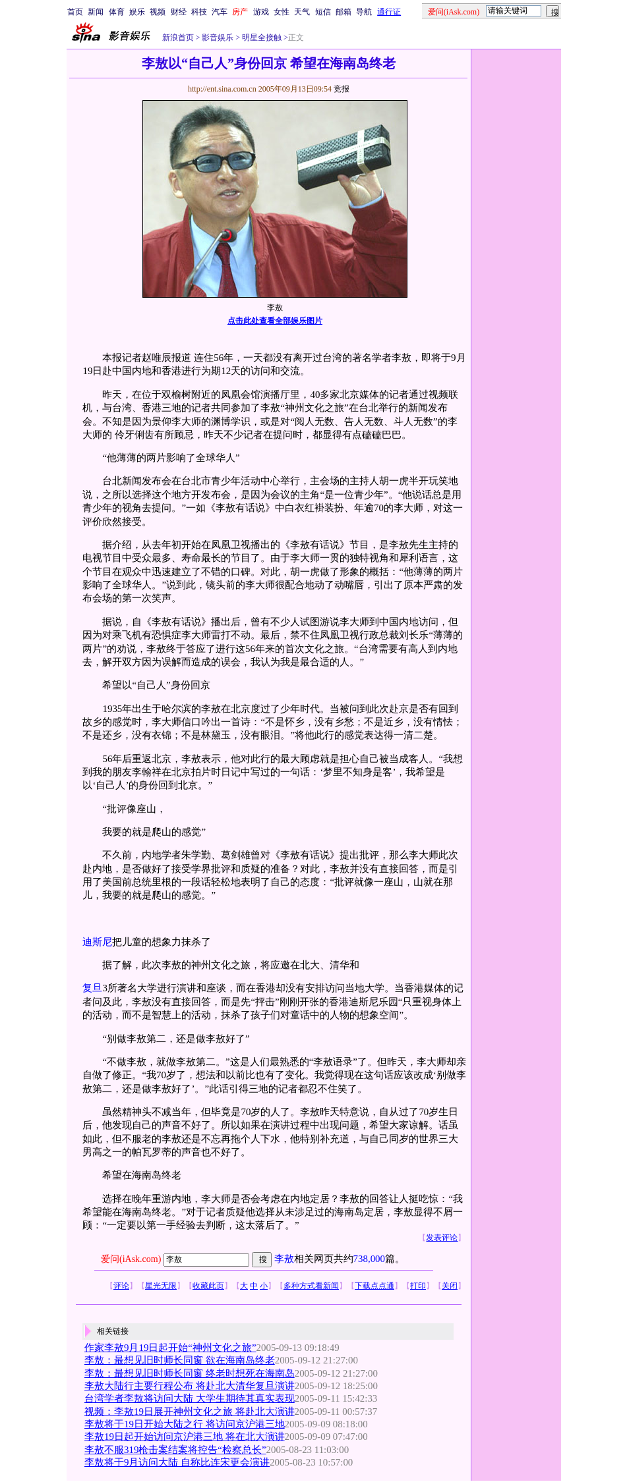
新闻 (96, 11)
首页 (75, 11)
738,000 (369, 1258)
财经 (179, 11)
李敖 (284, 1258)
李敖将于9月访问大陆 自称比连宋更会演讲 (177, 1462)
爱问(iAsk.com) (131, 1259)
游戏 (261, 11)
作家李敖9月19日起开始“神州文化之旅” (170, 1347)
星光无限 (161, 1285)
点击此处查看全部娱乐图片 (274, 320)
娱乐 (137, 11)
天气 (302, 11)
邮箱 (343, 11)
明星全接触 (261, 37)
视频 (157, 11)
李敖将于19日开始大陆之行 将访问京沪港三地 (184, 1424)
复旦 (92, 988)
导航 (364, 11)
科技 (199, 11)
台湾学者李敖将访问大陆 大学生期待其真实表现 (189, 1398)
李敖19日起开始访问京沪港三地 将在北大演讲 (184, 1436)
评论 (121, 1285)
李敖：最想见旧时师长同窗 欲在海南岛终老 (179, 1360)
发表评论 (442, 1237)
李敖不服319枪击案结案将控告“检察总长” (175, 1449)
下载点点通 (374, 1285)
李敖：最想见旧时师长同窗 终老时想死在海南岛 (189, 1373)
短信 (323, 11)
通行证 (389, 11)
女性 (281, 11)
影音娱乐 (217, 37)
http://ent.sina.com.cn (223, 89)
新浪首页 (178, 37)
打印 (418, 1285)
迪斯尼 (97, 942)
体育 (117, 11)
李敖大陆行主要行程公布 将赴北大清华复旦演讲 (189, 1386)
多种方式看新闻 (311, 1285)
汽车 (219, 11)
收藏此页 (208, 1285)
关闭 (450, 1285)
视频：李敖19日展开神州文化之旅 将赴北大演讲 (189, 1411)
